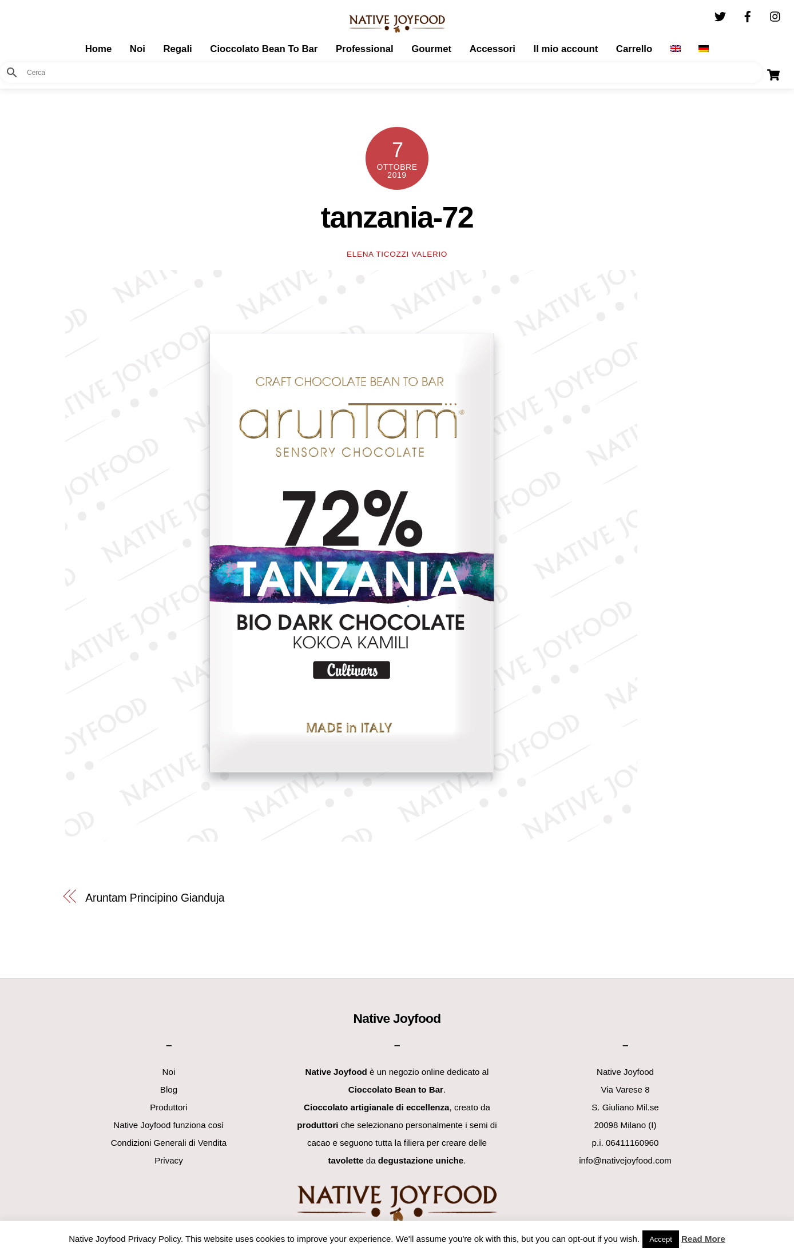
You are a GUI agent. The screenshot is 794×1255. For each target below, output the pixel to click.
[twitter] (720, 15)
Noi (137, 48)
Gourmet (431, 48)
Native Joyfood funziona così (168, 1125)
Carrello (634, 48)
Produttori (169, 1107)
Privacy (168, 1160)
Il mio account (565, 48)
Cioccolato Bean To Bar (263, 48)
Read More (703, 1239)
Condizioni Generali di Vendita (169, 1143)
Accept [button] (660, 1239)
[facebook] (747, 15)
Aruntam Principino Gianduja (154, 897)
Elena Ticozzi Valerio (397, 254)
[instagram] (775, 15)
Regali (177, 48)
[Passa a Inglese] (675, 49)
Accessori (492, 48)
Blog (168, 1089)
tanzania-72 (397, 217)
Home (98, 48)
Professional (365, 48)
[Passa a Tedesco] (704, 49)
